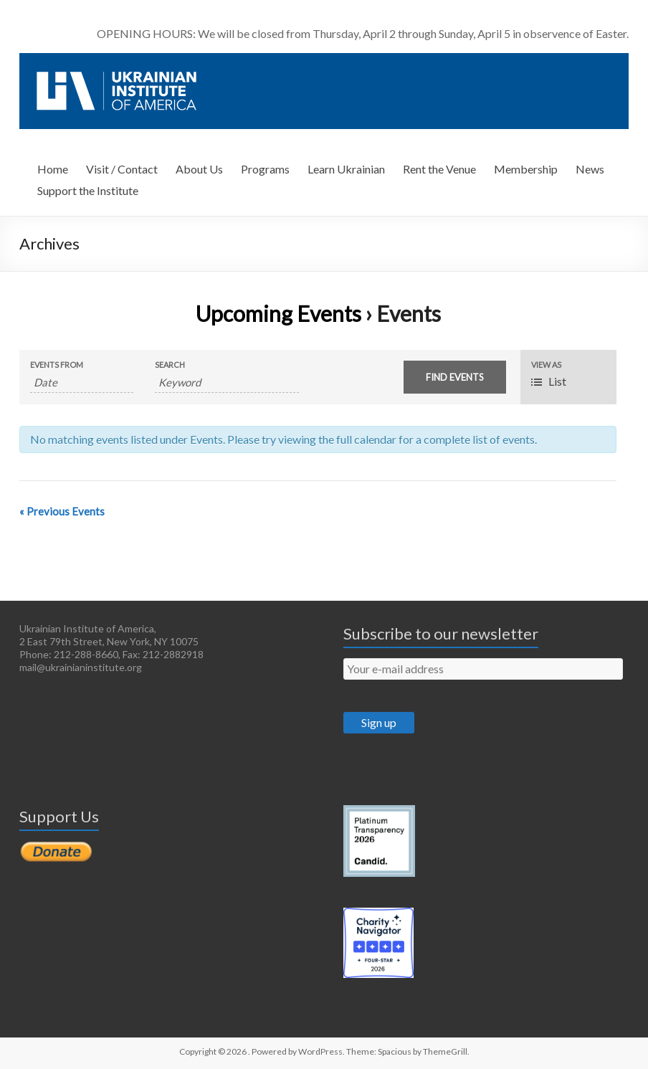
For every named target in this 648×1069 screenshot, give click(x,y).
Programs (265, 169)
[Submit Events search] (455, 377)
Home (52, 169)
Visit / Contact (122, 169)
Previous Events (62, 511)
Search (170, 365)
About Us (199, 169)
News (590, 169)
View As (546, 365)
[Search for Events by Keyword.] (227, 382)
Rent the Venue (439, 169)
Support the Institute (87, 190)
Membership (526, 169)
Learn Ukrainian (346, 169)
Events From (56, 365)
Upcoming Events (278, 313)
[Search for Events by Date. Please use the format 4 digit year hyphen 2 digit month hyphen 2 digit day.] (81, 382)
